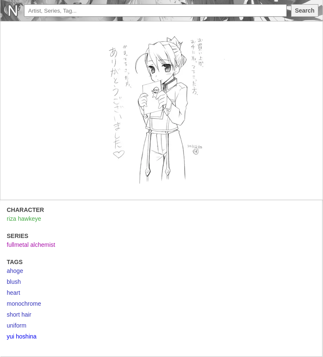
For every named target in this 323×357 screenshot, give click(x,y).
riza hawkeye (24, 218)
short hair (19, 314)
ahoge (15, 270)
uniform (16, 325)
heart (13, 292)
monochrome (24, 303)
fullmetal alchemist (31, 244)
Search (305, 10)
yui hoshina (22, 336)
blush (14, 281)
